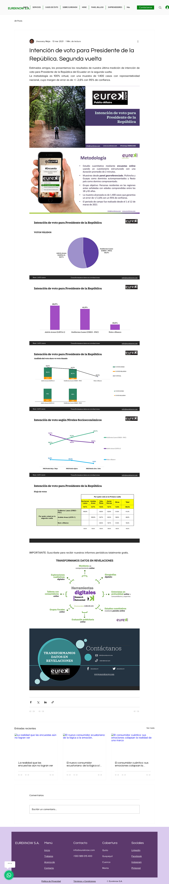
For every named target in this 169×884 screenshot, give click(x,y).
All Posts (18, 21)
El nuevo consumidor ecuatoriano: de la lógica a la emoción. (84, 764)
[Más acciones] (138, 41)
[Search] (160, 7)
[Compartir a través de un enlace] (52, 702)
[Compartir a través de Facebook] (30, 702)
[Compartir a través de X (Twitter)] (38, 702)
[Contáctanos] (145, 7)
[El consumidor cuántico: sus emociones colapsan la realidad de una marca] (132, 746)
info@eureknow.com (84, 850)
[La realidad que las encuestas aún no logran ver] (36, 746)
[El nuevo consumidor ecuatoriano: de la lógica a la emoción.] (84, 746)
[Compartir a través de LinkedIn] (45, 702)
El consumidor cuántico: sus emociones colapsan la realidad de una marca (131, 764)
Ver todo (150, 728)
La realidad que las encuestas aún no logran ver (35, 764)
